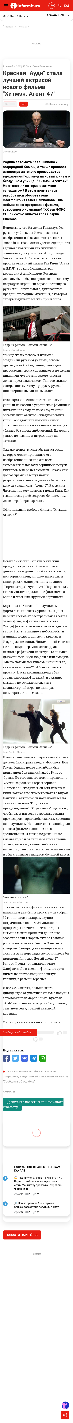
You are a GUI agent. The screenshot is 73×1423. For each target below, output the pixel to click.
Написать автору (56, 104)
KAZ (67, 5)
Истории (24, 26)
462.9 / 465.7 (16, 16)
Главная (8, 26)
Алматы (9, 1091)
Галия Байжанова (42, 66)
